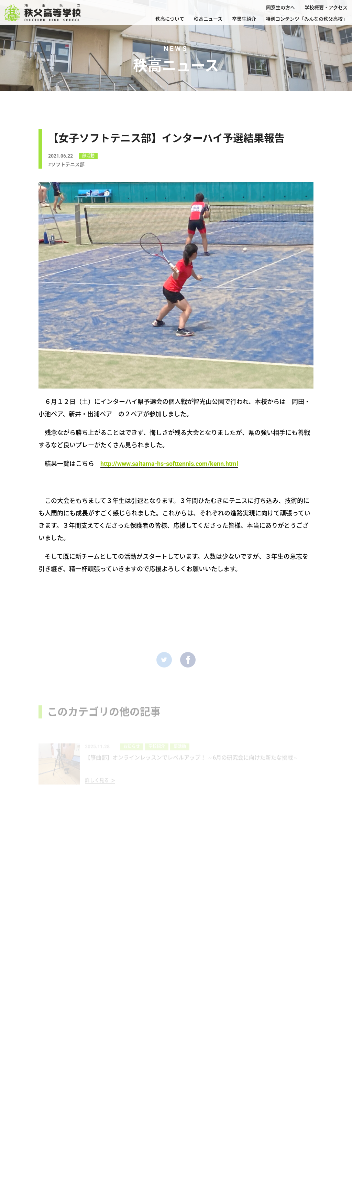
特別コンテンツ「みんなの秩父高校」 (307, 19)
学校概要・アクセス (326, 7)
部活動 (88, 158)
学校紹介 (156, 754)
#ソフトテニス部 (66, 166)
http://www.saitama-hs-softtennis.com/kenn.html (169, 463)
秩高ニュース (208, 19)
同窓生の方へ (280, 7)
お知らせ (131, 754)
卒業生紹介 (244, 19)
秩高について (169, 19)
